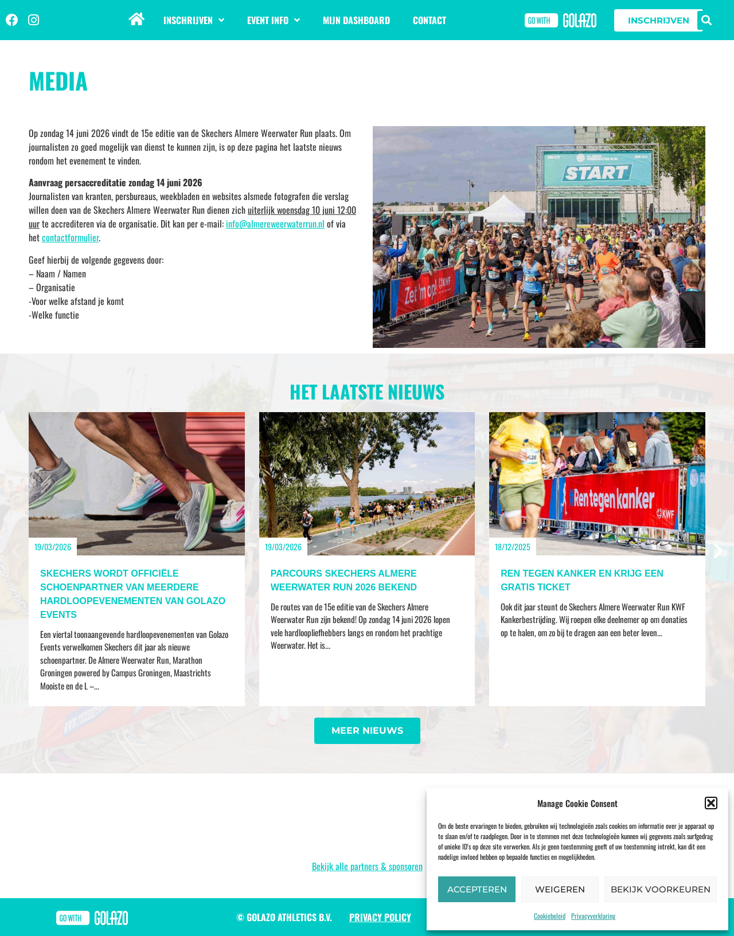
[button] (711, 803)
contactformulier (70, 237)
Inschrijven (193, 20)
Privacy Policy (380, 917)
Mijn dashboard (356, 20)
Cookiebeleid (549, 916)
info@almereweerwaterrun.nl (275, 223)
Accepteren (477, 889)
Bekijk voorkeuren (660, 889)
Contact (429, 20)
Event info (273, 20)
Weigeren (560, 889)
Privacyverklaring (593, 916)
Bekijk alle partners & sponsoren (367, 866)
